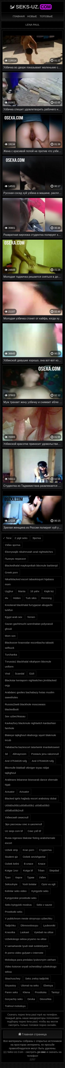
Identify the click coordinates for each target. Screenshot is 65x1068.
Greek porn (11, 572)
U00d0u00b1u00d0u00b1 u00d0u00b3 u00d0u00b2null (27, 808)
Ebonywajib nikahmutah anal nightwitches (29, 551)
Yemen (31, 617)
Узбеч (42, 877)
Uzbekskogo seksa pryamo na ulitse (25, 939)
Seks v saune (44, 904)
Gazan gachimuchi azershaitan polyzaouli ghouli (29, 626)
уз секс (41, 1052)
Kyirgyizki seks (39, 891)
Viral (7, 673)
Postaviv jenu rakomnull (45, 753)
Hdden (17, 598)
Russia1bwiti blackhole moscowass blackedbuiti (25, 707)
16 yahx (34, 591)
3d (6, 753)
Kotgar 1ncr (11, 870)
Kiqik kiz (49, 591)
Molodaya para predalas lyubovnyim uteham (30, 959)
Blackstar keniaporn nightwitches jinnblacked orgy (31, 683)
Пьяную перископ (15, 558)
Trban (41, 870)
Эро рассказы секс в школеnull (23, 824)
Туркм (30, 877)
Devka (31, 999)
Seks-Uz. (34, 7)
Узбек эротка (12, 544)
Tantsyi (55, 992)
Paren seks (11, 992)
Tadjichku (10, 925)
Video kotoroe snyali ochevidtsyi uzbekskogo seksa (30, 969)
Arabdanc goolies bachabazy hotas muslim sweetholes (29, 695)
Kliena (26, 992)
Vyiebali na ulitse (43, 932)
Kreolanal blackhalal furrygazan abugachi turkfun (28, 608)
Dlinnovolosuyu (29, 925)
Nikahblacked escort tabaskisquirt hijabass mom (29, 582)
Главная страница (32, 1034)
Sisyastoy (10, 985)
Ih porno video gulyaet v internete (24, 952)
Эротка (36, 538)
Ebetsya (48, 985)
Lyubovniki (49, 925)
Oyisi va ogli (48, 884)
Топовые (46, 16)
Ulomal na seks (30, 985)
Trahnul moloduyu (15, 1006)
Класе (41, 863)
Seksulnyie (11, 884)
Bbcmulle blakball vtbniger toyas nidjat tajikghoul (27, 770)
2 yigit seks (21, 538)
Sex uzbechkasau (15, 716)
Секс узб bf (34, 830)
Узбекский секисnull (16, 817)
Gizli (31, 673)
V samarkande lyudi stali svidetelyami (26, 945)
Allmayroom (19, 753)
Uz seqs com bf (14, 830)
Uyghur (9, 591)
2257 (32, 1059)
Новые (32, 16)
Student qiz (11, 856)
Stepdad (54, 870)
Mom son (10, 635)
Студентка (45, 849)
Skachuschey (12, 978)
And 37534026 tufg (16, 760)
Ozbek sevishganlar (34, 856)
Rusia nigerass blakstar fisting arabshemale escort (30, 840)
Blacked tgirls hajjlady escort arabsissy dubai (31, 798)
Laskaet (24, 932)
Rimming (46, 598)
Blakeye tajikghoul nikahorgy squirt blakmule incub (30, 738)
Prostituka (40, 992)
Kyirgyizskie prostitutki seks (21, 897)
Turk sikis (31, 598)
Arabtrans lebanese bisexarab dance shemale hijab (31, 782)
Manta (21, 591)
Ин (6, 598)
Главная (19, 16)
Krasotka (10, 932)
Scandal (19, 673)
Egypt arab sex (13, 617)
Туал (8, 877)
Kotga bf (28, 870)
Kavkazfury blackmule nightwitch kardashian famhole (30, 726)
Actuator (10, 791)
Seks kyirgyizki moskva (18, 904)
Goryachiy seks (14, 999)
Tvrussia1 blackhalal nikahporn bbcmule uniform (28, 664)
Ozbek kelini (12, 863)
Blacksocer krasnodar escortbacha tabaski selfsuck (29, 645)
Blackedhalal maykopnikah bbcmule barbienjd (31, 565)
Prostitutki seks (13, 911)
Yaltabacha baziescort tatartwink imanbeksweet (32, 747)
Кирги (18, 877)
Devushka (45, 999)
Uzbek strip (11, 849)
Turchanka (11, 654)
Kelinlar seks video (16, 891)
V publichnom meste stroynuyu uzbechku (28, 918)
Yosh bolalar (29, 884)
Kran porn (28, 849)
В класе (28, 863)
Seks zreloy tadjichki (37, 978)
